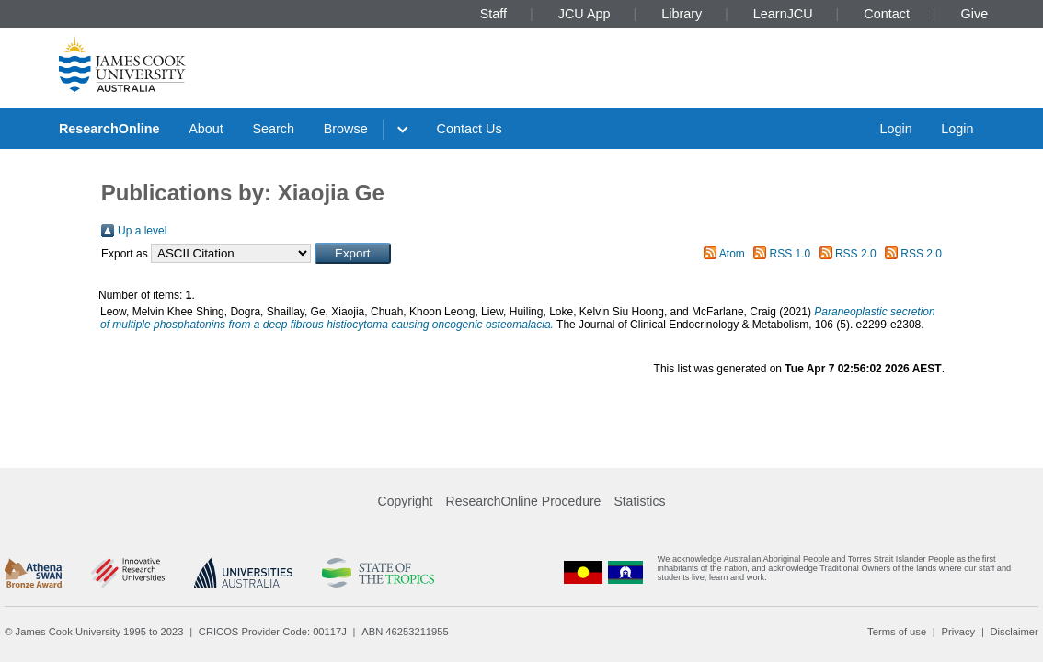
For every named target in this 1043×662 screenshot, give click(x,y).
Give (975, 13)
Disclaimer (1014, 631)
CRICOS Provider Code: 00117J (273, 631)
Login (895, 128)
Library (681, 13)
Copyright (405, 501)
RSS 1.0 (790, 253)
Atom (732, 253)
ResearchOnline (109, 128)
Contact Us (469, 128)
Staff (493, 13)
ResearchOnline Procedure (524, 501)
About (206, 128)
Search (273, 128)
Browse (346, 128)
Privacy (958, 631)
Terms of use (896, 631)
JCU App (584, 13)
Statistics (639, 501)
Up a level (142, 230)
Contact (887, 13)
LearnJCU (783, 13)
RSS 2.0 (856, 253)
